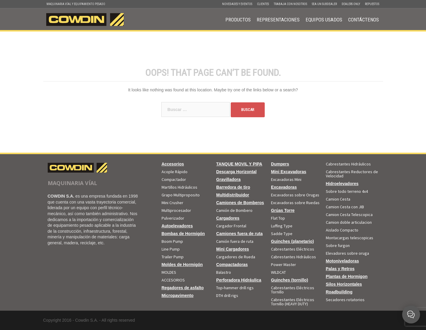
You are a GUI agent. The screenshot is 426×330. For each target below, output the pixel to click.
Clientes (263, 4)
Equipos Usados (324, 20)
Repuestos (372, 4)
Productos (238, 20)
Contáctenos (363, 20)
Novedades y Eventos (237, 4)
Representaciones (278, 20)
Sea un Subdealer (324, 4)
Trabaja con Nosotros (290, 4)
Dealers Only (351, 4)
